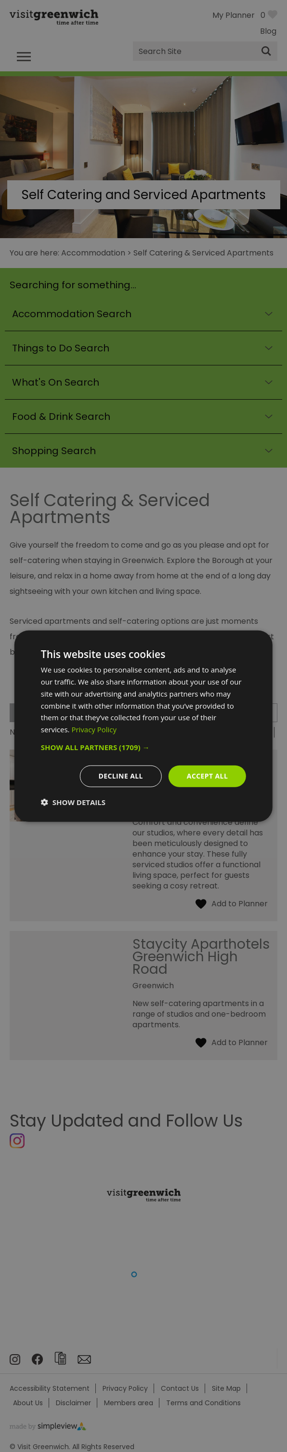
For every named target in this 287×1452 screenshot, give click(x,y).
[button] (143, 747)
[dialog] (143, 726)
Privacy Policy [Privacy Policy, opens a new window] (94, 729)
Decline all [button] (120, 775)
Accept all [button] (207, 775)
